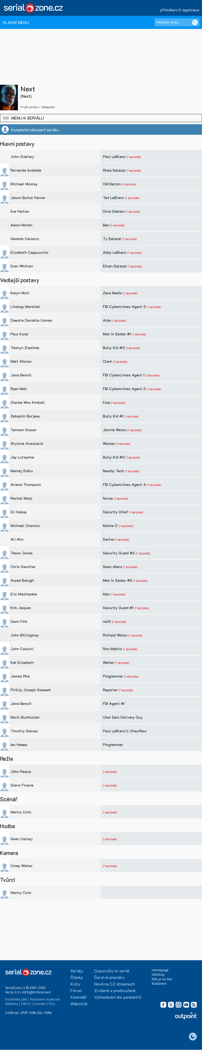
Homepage (160, 970)
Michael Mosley (24, 183)
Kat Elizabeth (22, 662)
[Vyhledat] (195, 22)
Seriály (76, 970)
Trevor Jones (22, 552)
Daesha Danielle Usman (31, 320)
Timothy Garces (24, 730)
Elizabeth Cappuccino (29, 252)
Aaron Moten (21, 224)
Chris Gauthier (23, 566)
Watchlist (79, 1003)
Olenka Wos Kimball (28, 402)
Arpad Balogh (22, 580)
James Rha (20, 676)
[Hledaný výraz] (177, 22)
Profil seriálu (29, 107)
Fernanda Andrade (26, 170)
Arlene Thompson (26, 484)
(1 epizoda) (134, 157)
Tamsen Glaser (24, 429)
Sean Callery (22, 838)
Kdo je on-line (162, 979)
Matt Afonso (21, 361)
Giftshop (158, 974)
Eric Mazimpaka (24, 593)
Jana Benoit (21, 374)
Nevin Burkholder (25, 717)
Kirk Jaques (21, 607)
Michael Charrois (25, 525)
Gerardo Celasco (25, 238)
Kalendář (78, 997)
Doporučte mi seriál (112, 970)
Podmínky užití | (17, 999)
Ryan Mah (19, 388)
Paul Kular (20, 333)
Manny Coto (21, 811)
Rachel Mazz (21, 498)
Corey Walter (22, 865)
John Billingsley (25, 635)
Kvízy (75, 984)
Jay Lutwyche (22, 457)
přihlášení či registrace (179, 9)
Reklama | (13, 1004)
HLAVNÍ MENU (16, 22)
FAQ (52, 1004)
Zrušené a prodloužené (114, 990)
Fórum (76, 990)
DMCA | (27, 1004)
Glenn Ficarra (22, 785)
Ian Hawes (19, 744)
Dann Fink (19, 621)
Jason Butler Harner (28, 197)
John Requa (21, 771)
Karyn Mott (20, 292)
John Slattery (22, 156)
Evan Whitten (22, 265)
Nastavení (159, 983)
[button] (101, 118)
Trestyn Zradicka (25, 347)
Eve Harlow (20, 211)
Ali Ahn (17, 539)
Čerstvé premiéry (109, 977)
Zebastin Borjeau (25, 416)
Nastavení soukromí (45, 999)
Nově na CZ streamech (114, 984)
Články (76, 977)
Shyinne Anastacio (27, 443)
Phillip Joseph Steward (30, 689)
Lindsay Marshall (25, 306)
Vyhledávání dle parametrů (117, 997)
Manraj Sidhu (22, 470)
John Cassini (22, 648)
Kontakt (39, 1004)
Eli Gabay (19, 511)
